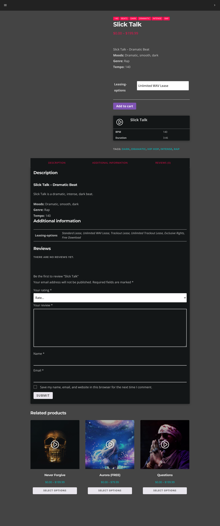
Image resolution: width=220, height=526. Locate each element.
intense (166, 149)
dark (126, 149)
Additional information (110, 162)
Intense (157, 18)
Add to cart (124, 106)
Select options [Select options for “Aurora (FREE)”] (109, 490)
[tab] (57, 162)
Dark (133, 18)
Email (39, 370)
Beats (124, 18)
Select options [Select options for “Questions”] (164, 490)
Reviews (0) (163, 162)
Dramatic (144, 18)
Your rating (43, 290)
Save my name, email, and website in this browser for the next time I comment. (96, 387)
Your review (43, 305)
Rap (167, 18)
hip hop (153, 149)
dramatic (138, 149)
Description (57, 162)
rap (177, 149)
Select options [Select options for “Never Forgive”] (54, 490)
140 (116, 18)
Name (39, 353)
